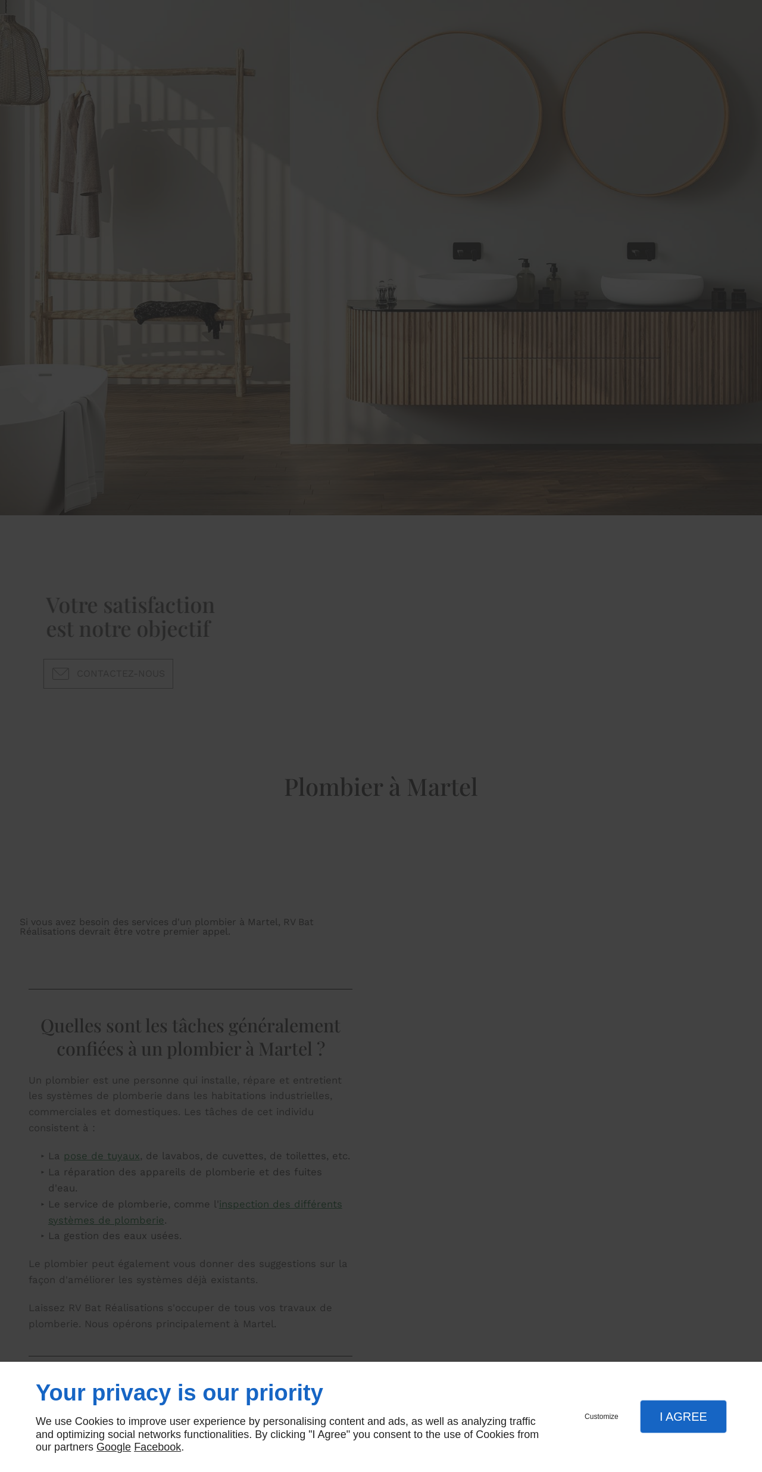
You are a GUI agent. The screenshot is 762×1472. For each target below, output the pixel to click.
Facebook (157, 1447)
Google (113, 1447)
